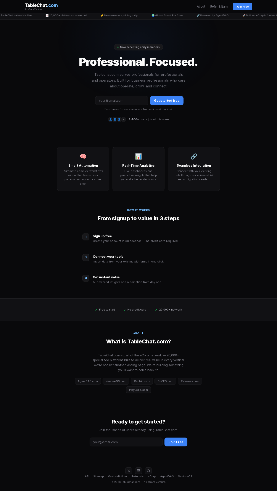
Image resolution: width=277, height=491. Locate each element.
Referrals (138, 476)
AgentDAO (167, 476)
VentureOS (185, 476)
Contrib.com (142, 381)
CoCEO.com (165, 381)
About (201, 6)
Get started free (166, 100)
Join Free (242, 6)
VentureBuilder (117, 476)
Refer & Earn (219, 6)
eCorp (152, 476)
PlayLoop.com (138, 389)
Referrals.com (190, 381)
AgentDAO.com (88, 381)
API (87, 476)
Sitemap (98, 476)
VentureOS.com (116, 381)
